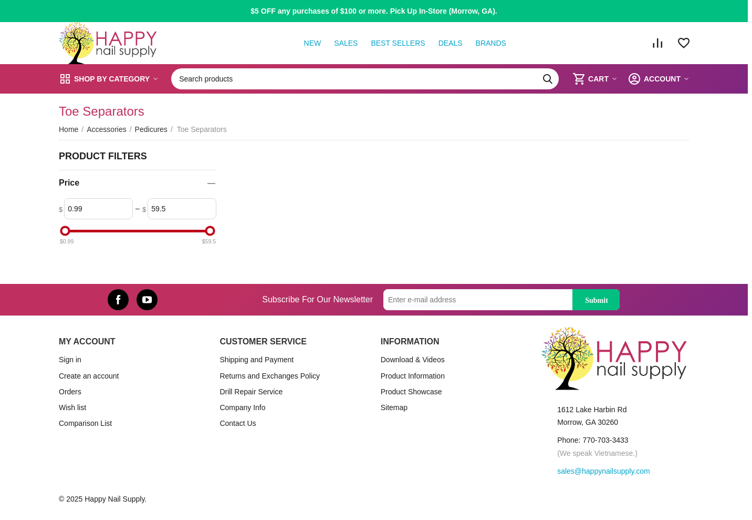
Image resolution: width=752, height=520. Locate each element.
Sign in (70, 359)
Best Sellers (398, 43)
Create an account (89, 376)
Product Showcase (411, 392)
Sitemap (394, 407)
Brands (491, 43)
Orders (70, 392)
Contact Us (238, 423)
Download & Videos (413, 359)
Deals (450, 43)
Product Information (413, 376)
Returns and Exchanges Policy (270, 376)
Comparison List (85, 423)
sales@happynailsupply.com (603, 471)
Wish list (72, 407)
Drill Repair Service (251, 392)
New (312, 43)
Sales (346, 43)
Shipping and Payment (257, 359)
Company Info (242, 407)
